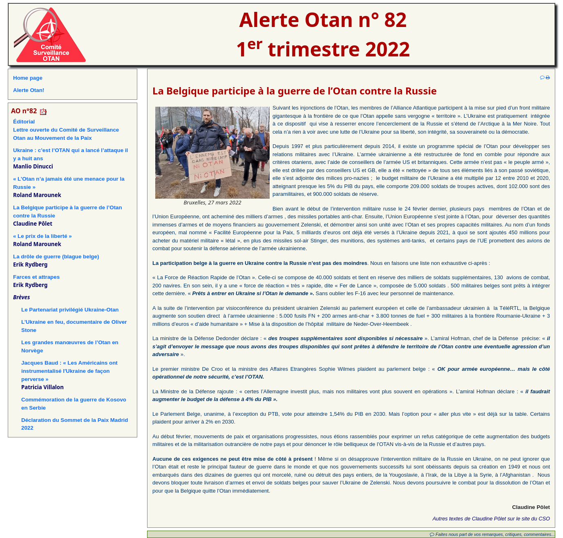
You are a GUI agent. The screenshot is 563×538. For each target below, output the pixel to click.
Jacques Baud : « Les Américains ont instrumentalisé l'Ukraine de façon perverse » (69, 371)
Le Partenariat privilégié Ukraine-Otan (70, 310)
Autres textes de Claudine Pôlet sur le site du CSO (491, 519)
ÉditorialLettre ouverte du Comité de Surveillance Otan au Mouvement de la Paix (66, 130)
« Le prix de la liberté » (42, 236)
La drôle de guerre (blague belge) (56, 256)
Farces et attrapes (36, 277)
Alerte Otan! (28, 90)
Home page (27, 78)
